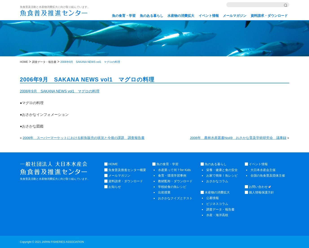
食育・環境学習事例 (172, 175)
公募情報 (212, 198)
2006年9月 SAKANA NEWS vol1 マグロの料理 (60, 91)
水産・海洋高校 (217, 215)
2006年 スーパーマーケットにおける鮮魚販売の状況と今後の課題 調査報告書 (84, 138)
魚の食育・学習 (124, 16)
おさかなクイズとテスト (175, 198)
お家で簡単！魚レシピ (222, 175)
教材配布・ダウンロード (175, 181)
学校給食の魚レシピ (172, 187)
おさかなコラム (217, 181)
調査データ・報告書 (220, 209)
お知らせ (112, 187)
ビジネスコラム (217, 204)
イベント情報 (209, 16)
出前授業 (164, 192)
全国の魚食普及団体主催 (267, 175)
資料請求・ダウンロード (269, 16)
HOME (111, 164)
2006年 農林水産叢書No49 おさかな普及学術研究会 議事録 (238, 138)
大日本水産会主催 (263, 170)
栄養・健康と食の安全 (222, 170)
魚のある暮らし (151, 16)
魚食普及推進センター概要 (125, 170)
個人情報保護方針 (259, 192)
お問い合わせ (258, 187)
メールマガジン (234, 16)
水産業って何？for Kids (174, 170)
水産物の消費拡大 (180, 16)
